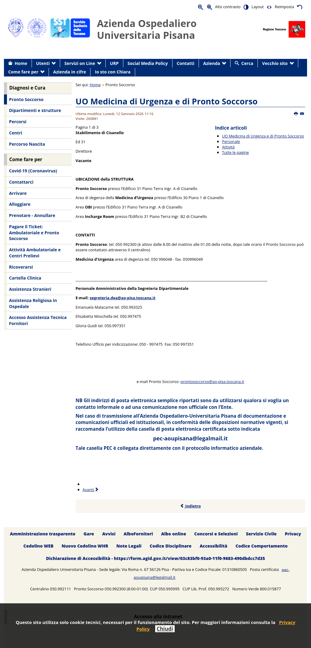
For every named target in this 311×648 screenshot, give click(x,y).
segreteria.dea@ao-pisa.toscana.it (123, 297)
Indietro (190, 506)
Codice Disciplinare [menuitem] (171, 546)
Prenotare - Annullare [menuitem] (32, 215)
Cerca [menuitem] (247, 63)
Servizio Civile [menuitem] (261, 534)
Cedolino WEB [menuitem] (38, 546)
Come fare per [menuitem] (23, 72)
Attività (228, 147)
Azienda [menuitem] (211, 63)
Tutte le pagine (235, 152)
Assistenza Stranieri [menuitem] (30, 289)
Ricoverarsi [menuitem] (21, 267)
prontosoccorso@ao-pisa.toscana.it (212, 381)
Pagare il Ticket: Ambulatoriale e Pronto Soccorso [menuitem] (34, 232)
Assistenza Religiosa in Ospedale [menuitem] (33, 303)
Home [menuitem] (21, 63)
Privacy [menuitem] (293, 534)
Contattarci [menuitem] (21, 182)
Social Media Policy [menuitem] (148, 63)
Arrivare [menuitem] (18, 193)
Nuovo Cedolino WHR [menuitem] (85, 546)
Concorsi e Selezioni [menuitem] (216, 534)
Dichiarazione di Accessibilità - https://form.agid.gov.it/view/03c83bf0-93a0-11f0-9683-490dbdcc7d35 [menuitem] (155, 558)
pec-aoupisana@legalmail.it (190, 438)
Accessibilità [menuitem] (213, 546)
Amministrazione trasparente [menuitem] (42, 534)
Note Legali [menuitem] (129, 546)
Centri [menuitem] (15, 133)
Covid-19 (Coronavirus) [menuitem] (33, 171)
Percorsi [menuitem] (17, 121)
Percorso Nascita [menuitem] (27, 144)
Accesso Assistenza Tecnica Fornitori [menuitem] (38, 320)
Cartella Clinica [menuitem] (25, 278)
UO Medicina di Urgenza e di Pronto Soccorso (167, 101)
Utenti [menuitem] (43, 63)
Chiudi (165, 628)
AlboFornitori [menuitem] (138, 534)
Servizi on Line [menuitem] (79, 63)
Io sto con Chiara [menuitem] (113, 72)
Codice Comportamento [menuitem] (261, 546)
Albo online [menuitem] (173, 534)
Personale (231, 141)
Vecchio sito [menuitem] (275, 63)
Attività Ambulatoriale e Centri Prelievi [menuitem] (35, 253)
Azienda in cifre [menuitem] (69, 72)
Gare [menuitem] (89, 534)
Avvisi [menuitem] (108, 534)
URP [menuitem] (114, 63)
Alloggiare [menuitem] (19, 204)
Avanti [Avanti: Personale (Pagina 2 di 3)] (91, 489)
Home (95, 84)
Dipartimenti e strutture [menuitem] (35, 110)
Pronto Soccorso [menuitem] (26, 99)
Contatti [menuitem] (185, 63)
